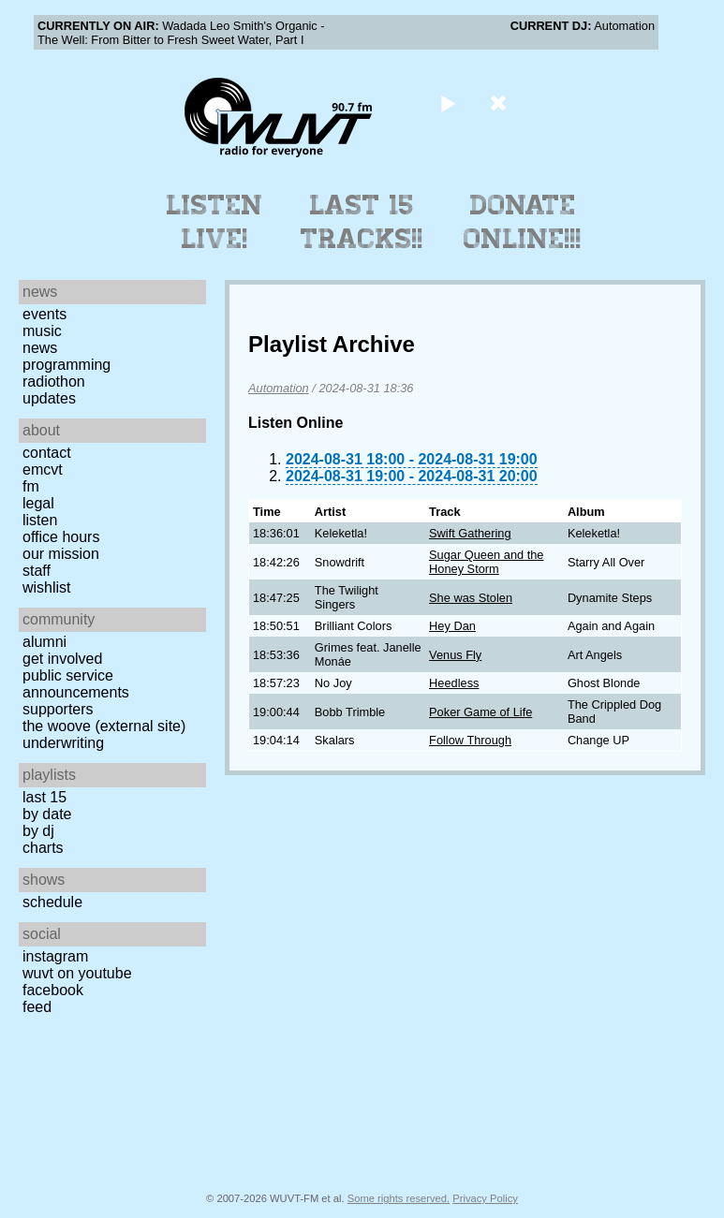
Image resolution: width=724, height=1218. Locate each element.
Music (42, 331)
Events (44, 314)
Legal (38, 503)
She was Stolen (470, 598)
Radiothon (53, 381)
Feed (37, 1007)
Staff (36, 571)
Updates (49, 398)
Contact (46, 453)
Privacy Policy (485, 1198)
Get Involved (62, 659)
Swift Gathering (470, 533)
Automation (278, 388)
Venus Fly (455, 655)
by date (46, 814)
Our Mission (60, 554)
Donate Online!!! (523, 222)
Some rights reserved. (398, 1198)
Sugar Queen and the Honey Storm (486, 562)
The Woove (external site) (103, 726)
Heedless (454, 683)
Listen (39, 520)
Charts (43, 848)
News (39, 348)
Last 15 (44, 797)
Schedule (52, 902)
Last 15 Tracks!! (362, 222)
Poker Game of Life (480, 712)
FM (30, 486)
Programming (66, 365)
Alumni (44, 642)
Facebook (52, 990)
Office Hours (60, 537)
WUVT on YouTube (77, 973)
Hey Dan (452, 626)
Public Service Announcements (75, 684)
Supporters (58, 709)
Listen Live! (215, 222)
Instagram (55, 956)
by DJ (38, 831)
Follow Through (470, 740)
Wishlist (46, 587)
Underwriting (63, 743)
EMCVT (42, 469)
